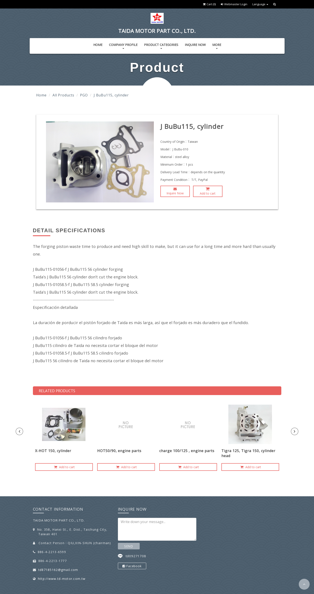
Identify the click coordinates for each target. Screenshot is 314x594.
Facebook (132, 566)
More (216, 46)
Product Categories (161, 46)
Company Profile (123, 46)
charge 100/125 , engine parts (186, 450)
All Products (63, 95)
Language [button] (260, 4)
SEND (128, 546)
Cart (209, 4)
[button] (304, 584)
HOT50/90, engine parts (119, 450)
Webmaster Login (234, 4)
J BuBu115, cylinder (111, 95)
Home (97, 45)
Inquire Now (195, 45)
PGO (84, 95)
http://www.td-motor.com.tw (61, 579)
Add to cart (208, 191)
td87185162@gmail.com (58, 570)
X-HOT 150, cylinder (53, 450)
